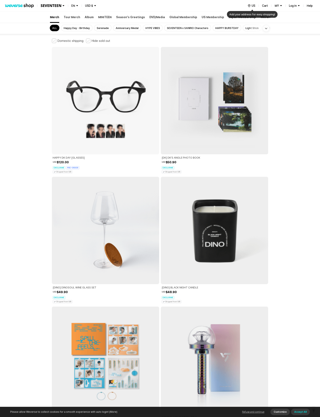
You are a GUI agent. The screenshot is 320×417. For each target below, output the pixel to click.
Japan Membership (242, 17)
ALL (54, 28)
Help (310, 5)
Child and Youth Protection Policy (147, 348)
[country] (251, 5)
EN (73, 5)
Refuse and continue (253, 411)
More (160, 320)
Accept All (300, 411)
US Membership (213, 17)
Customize (280, 411)
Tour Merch (72, 17)
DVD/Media (157, 17)
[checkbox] (67, 41)
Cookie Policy (200, 348)
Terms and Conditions (63, 348)
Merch (54, 17)
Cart (265, 5)
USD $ (89, 5)
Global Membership (183, 17)
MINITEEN (105, 17)
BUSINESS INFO (120, 367)
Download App (258, 390)
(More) (113, 411)
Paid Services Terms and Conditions (102, 348)
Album (89, 17)
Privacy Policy (179, 348)
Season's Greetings (130, 17)
